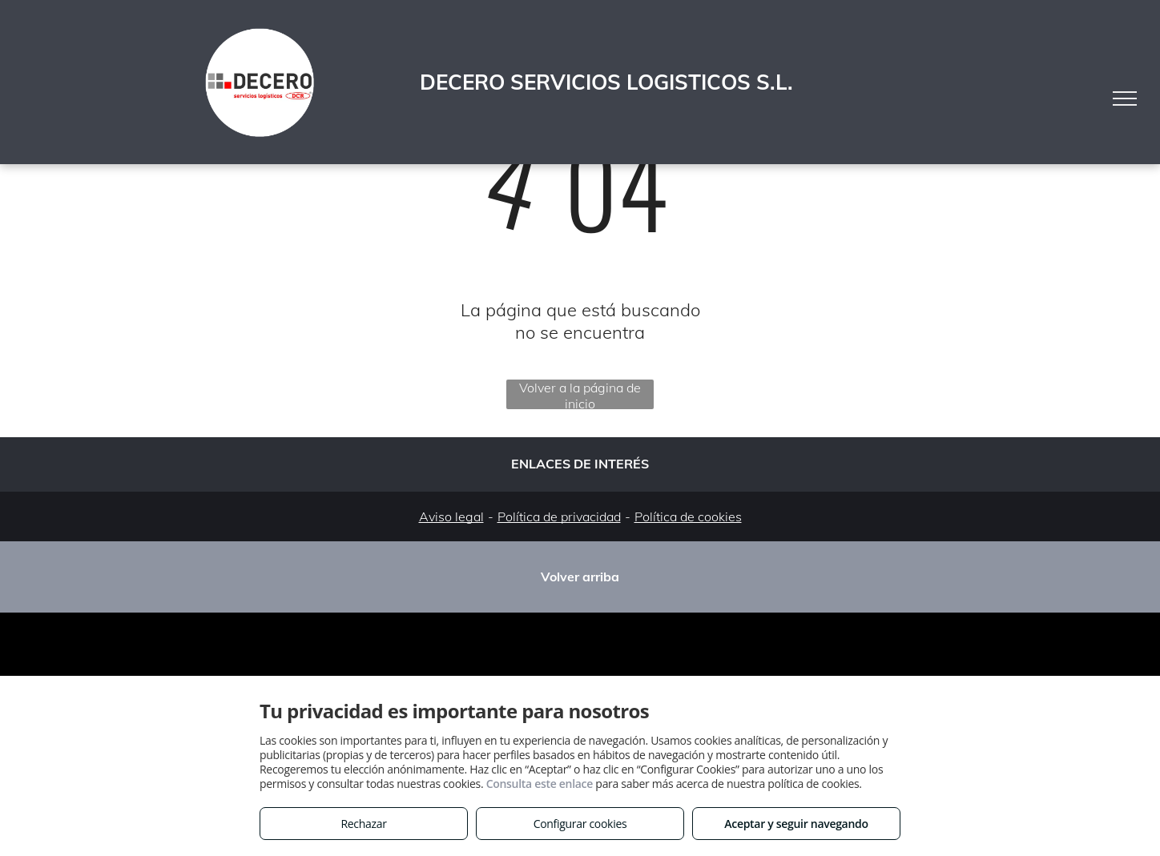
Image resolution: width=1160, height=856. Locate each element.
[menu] (1125, 98)
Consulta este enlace (539, 783)
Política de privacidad (559, 516)
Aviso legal (451, 516)
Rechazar (363, 823)
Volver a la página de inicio (580, 394)
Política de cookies (688, 516)
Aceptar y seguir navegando (796, 823)
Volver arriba (580, 577)
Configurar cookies (580, 823)
